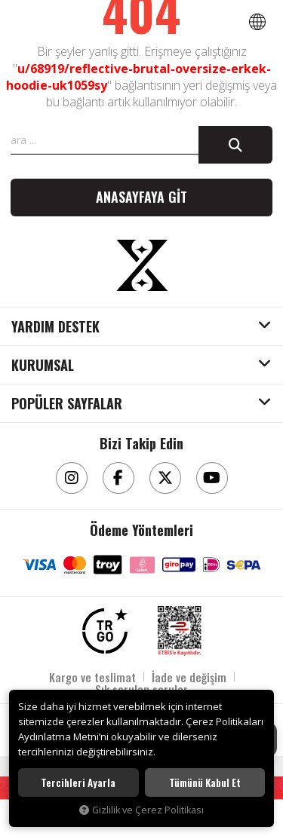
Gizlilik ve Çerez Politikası (141, 810)
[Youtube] (212, 478)
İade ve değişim (189, 677)
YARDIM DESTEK (55, 327)
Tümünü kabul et (205, 782)
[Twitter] (165, 478)
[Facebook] (118, 478)
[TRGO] (105, 631)
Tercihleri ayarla (78, 782)
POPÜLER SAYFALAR (66, 404)
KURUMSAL (42, 365)
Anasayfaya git (141, 197)
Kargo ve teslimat (92, 677)
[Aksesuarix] (141, 265)
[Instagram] (72, 478)
